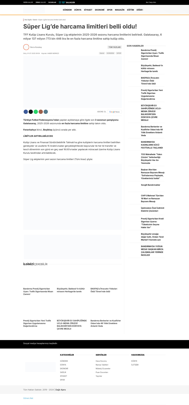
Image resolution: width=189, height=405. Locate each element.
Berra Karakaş (36, 47)
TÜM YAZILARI (115, 47)
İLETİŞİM (134, 365)
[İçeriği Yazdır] (46, 112)
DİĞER (139, 10)
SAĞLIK (63, 372)
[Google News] (114, 112)
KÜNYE (134, 361)
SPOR (109, 10)
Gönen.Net (28, 398)
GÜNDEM (67, 10)
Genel (102, 53)
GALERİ (28, 2)
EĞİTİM (130, 10)
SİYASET (88, 10)
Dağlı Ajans (61, 389)
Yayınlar (99, 376)
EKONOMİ (99, 10)
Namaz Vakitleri (102, 365)
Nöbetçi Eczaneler (103, 368)
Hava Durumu (101, 361)
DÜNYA (77, 10)
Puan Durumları (102, 372)
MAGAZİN (119, 10)
